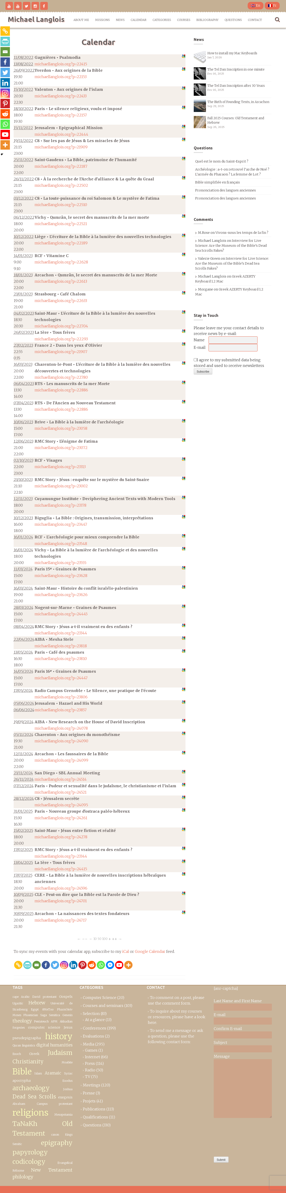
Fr (272, 6)
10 (95, 939)
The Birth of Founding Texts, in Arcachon (238, 102)
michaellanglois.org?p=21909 (61, 147)
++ (114, 939)
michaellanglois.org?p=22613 (61, 281)
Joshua (68, 1089)
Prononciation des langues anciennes (225, 190)
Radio (90, 1070)
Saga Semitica (50, 1015)
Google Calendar (150, 951)
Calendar (138, 20)
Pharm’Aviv (65, 1009)
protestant (49, 996)
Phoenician (30, 1015)
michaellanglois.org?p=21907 (61, 351)
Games (91, 1050)
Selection (91, 1013)
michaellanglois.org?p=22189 (61, 243)
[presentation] (233, 1136)
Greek (34, 1054)
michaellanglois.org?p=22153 (61, 76)
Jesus (68, 1027)
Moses (16, 1015)
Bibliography (207, 20)
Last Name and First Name (238, 1000)
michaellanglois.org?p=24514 (61, 779)
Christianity (28, 1061)
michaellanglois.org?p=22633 (61, 300)
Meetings (91, 1085)
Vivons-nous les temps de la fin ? (241, 233)
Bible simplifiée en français (217, 182)
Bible (22, 1071)
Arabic (25, 996)
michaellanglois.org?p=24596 (61, 888)
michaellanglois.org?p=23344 (61, 633)
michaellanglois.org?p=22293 (61, 339)
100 (105, 939)
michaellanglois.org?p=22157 (61, 115)
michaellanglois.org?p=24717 (61, 920)
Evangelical (65, 1163)
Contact (255, 20)
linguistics (28, 1045)
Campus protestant (55, 1104)
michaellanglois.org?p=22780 (61, 377)
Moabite (67, 1062)
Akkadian (66, 1021)
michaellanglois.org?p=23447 (61, 524)
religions (30, 1112)
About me (81, 20)
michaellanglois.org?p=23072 (61, 447)
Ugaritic (17, 1003)
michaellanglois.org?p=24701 (61, 901)
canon (55, 1134)
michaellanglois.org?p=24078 (61, 728)
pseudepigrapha (26, 1038)
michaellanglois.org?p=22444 (61, 134)
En (255, 6)
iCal (125, 951)
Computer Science (99, 997)
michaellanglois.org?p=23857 (61, 710)
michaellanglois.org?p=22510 (61, 204)
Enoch (16, 1054)
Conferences (94, 1028)
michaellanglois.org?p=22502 (61, 185)
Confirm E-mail (228, 1028)
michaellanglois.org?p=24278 (61, 837)
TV (87, 1076)
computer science (44, 1027)
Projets (89, 1101)
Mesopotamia (63, 1114)
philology (22, 1177)
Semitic (17, 1144)
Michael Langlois (36, 19)
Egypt (35, 1009)
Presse (89, 1093)
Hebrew (36, 1003)
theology (22, 1021)
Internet (92, 1056)
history (59, 1036)
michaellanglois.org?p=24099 (61, 760)
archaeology (31, 1088)
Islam (38, 1073)
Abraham (18, 1104)
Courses (183, 20)
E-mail (199, 347)
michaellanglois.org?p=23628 (61, 575)
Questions (233, 20)
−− (85, 939)
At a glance (95, 1019)
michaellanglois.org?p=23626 (61, 594)
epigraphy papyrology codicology (42, 1152)
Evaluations (93, 1036)
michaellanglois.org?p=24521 (61, 792)
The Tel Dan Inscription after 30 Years (236, 86)
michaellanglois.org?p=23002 (61, 486)
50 (99, 939)
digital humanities (54, 1045)
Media (88, 1044)
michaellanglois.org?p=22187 (61, 166)
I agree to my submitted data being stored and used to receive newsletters (229, 363)
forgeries (18, 1027)
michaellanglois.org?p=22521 (61, 223)
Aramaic (53, 1073)
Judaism (60, 1053)
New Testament (52, 1170)
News (120, 20)
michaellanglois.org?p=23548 (61, 543)
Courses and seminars (103, 1005)
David (36, 996)
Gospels (66, 996)
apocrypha (21, 1080)
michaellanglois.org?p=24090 (61, 741)
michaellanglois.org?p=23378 (60, 505)
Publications (94, 1109)
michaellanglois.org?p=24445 (61, 614)
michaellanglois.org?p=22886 (61, 390)
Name (199, 340)
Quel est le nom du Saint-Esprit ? (221, 161)
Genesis (67, 1015)
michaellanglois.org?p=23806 (61, 697)
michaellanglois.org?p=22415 (61, 64)
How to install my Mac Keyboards (232, 53)
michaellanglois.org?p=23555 (60, 562)
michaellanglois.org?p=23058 (61, 428)
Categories (162, 20)
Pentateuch (41, 1021)
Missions (102, 20)
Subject (220, 1042)
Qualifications (95, 1117)
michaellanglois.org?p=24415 (61, 869)
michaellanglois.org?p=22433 (61, 96)
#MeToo (47, 1009)
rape (15, 996)
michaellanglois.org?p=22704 (61, 326)
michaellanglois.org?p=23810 (61, 658)
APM (54, 1021)
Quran (16, 1045)
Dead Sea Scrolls (34, 1096)
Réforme (18, 1170)
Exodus (67, 1080)
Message (222, 1056)
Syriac (68, 1073)
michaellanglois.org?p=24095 (61, 805)
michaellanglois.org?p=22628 (61, 262)
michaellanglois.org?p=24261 (61, 817)
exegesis (65, 1097)
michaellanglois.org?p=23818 (61, 646)
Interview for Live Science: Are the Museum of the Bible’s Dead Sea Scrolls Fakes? (231, 246)
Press (90, 1063)
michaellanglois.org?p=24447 (61, 678)
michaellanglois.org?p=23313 (60, 466)
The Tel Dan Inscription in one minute (236, 70)
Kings (69, 1134)
